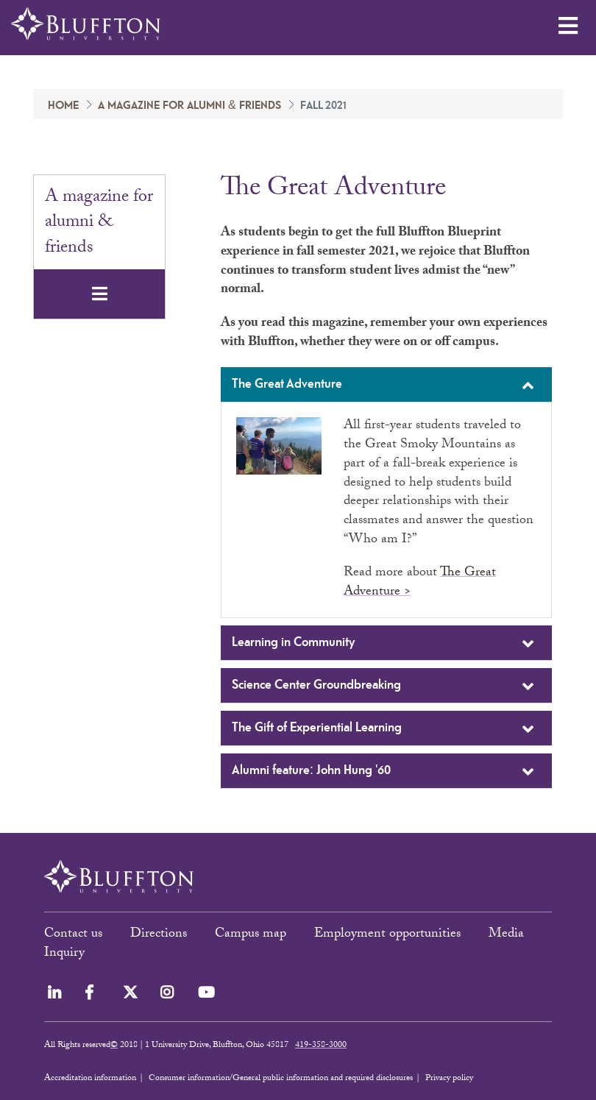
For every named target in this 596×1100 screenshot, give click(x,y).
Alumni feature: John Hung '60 (384, 772)
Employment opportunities (387, 934)
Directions (158, 934)
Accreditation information (90, 1078)
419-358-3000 (321, 1045)
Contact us (73, 934)
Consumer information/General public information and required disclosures (281, 1078)
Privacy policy (449, 1078)
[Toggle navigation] (99, 294)
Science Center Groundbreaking (384, 686)
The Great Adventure (384, 385)
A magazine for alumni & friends (189, 106)
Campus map (250, 934)
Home (63, 106)
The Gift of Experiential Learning (384, 729)
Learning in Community (384, 644)
